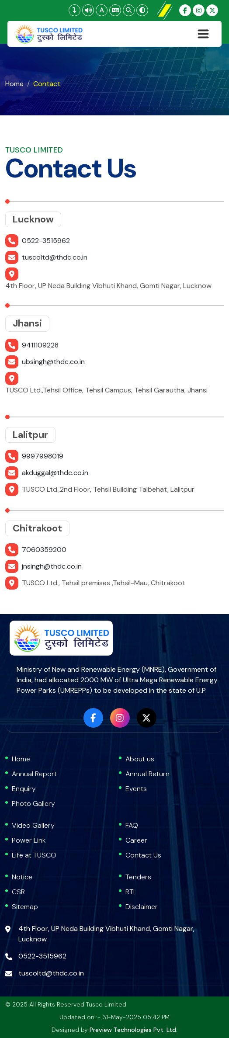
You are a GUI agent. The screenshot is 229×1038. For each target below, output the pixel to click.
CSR (18, 891)
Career (136, 840)
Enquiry (24, 788)
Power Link (29, 840)
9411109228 (40, 345)
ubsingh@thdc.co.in (53, 361)
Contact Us (143, 855)
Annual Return (147, 773)
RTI (130, 891)
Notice (22, 877)
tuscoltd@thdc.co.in (54, 257)
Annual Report (34, 773)
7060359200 (44, 549)
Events (136, 788)
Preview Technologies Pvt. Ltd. (133, 1030)
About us (139, 759)
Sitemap (25, 906)
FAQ (131, 825)
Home (14, 83)
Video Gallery (33, 825)
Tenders (138, 877)
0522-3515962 (46, 240)
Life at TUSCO (34, 855)
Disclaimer (141, 906)
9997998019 (42, 456)
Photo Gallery (33, 803)
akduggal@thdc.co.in (55, 472)
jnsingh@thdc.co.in (52, 566)
